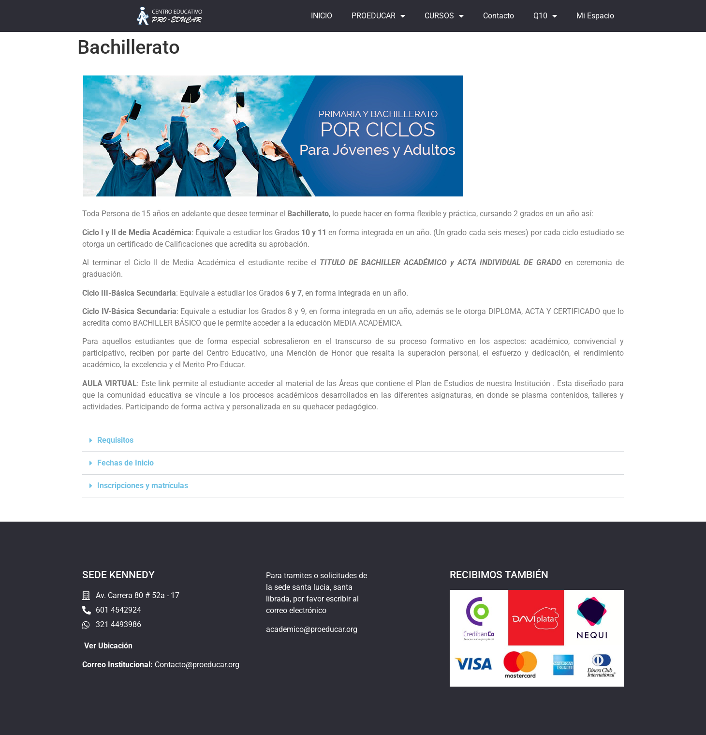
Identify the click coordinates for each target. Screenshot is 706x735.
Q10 (545, 16)
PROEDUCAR (378, 16)
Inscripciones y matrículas (142, 485)
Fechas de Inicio (125, 462)
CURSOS (444, 16)
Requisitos (115, 440)
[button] (353, 440)
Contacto (498, 15)
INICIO (321, 15)
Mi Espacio (595, 15)
